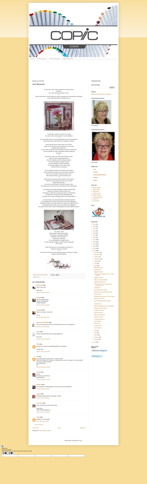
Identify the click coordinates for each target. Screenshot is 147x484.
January (96, 339)
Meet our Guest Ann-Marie (100, 279)
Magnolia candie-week (99, 282)
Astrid (38, 331)
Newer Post (36, 428)
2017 (94, 239)
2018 (94, 237)
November (97, 254)
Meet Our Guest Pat (99, 298)
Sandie (95, 180)
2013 (94, 248)
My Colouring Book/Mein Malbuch (102, 301)
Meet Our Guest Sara (99, 314)
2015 (94, 244)
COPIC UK (95, 199)
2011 (94, 342)
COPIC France (96, 189)
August (96, 261)
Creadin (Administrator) (99, 174)
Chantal (38, 394)
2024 (94, 224)
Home (32, 58)
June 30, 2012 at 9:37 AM (42, 317)
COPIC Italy (96, 191)
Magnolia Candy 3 (98, 272)
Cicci (94, 169)
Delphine (95, 177)
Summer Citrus (98, 325)
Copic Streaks (97, 321)
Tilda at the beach (98, 312)
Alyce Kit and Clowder (42, 322)
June (95, 265)
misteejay (39, 310)
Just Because (97, 269)
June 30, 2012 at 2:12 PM (42, 388)
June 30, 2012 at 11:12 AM (43, 351)
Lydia (38, 277)
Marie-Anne (39, 285)
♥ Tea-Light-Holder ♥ (99, 319)
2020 (94, 233)
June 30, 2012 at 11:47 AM (43, 367)
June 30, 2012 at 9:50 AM (42, 326)
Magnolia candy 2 (98, 277)
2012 (94, 250)
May (95, 330)
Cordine (95, 172)
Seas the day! (97, 294)
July (95, 263)
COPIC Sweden (97, 195)
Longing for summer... (99, 310)
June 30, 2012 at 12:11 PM (43, 379)
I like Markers (96, 201)
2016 (94, 242)
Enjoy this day (97, 303)
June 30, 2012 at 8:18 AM (42, 305)
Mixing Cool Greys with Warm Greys (103, 292)
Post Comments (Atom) (45, 430)
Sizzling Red (97, 287)
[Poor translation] (11, 453)
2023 (94, 226)
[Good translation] (5, 453)
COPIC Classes (41, 58)
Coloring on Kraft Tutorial (100, 308)
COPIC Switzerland (97, 197)
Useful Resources (68, 58)
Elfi (37, 356)
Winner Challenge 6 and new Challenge (104, 306)
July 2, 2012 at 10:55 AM (42, 421)
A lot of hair (97, 323)
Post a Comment (39, 424)
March (96, 335)
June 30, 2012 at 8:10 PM (42, 398)
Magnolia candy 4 (98, 267)
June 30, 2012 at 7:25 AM (42, 292)
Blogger (80, 440)
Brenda (38, 372)
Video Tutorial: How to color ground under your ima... (103, 284)
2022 (94, 228)
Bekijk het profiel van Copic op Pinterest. (101, 94)
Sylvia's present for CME (100, 290)
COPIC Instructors (54, 58)
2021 (94, 231)
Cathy (38, 417)
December (97, 252)
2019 (94, 235)
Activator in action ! (99, 317)
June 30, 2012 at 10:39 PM (43, 412)
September (97, 259)
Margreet (38, 297)
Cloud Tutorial (97, 328)
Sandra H (38, 384)
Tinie (37, 344)
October (96, 256)
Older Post (82, 428)
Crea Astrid (39, 403)
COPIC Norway (96, 193)
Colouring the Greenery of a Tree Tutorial (104, 296)
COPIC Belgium (97, 187)
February (96, 337)
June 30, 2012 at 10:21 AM (43, 339)
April (95, 332)
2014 (94, 246)
